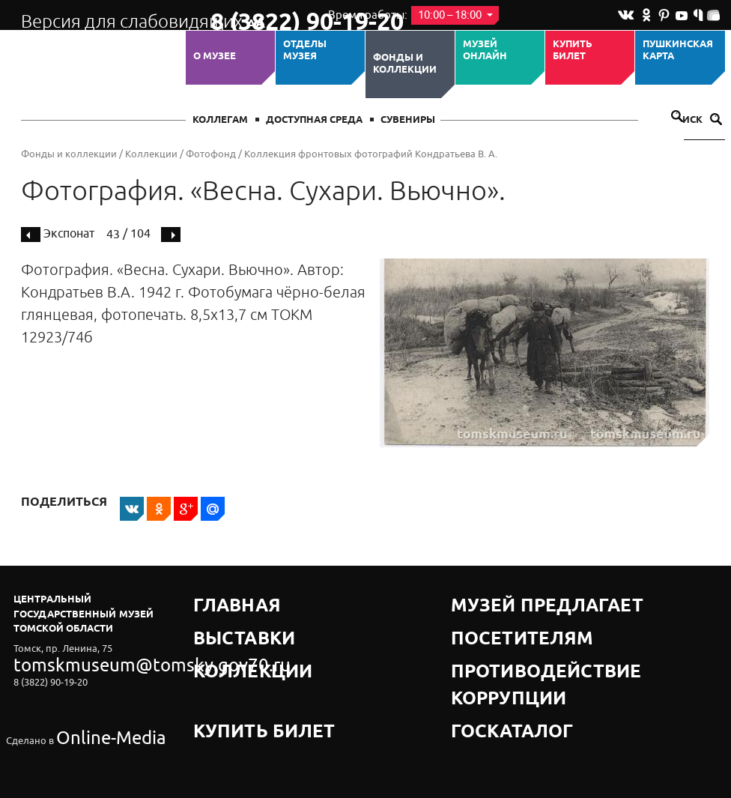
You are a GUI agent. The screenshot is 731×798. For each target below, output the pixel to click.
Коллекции (151, 154)
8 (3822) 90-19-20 (258, 15)
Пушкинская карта (678, 50)
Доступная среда (314, 120)
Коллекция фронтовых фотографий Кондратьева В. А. (370, 154)
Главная (217, 599)
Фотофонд (211, 154)
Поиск (695, 120)
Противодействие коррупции (534, 636)
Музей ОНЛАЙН (485, 50)
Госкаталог (484, 655)
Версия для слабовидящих (102, 15)
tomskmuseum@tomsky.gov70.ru (86, 660)
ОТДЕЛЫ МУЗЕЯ (305, 50)
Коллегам (220, 120)
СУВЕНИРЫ (407, 120)
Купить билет (572, 50)
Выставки (221, 617)
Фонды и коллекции (405, 64)
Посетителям (489, 617)
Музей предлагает (502, 599)
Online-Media (85, 701)
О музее (214, 56)
